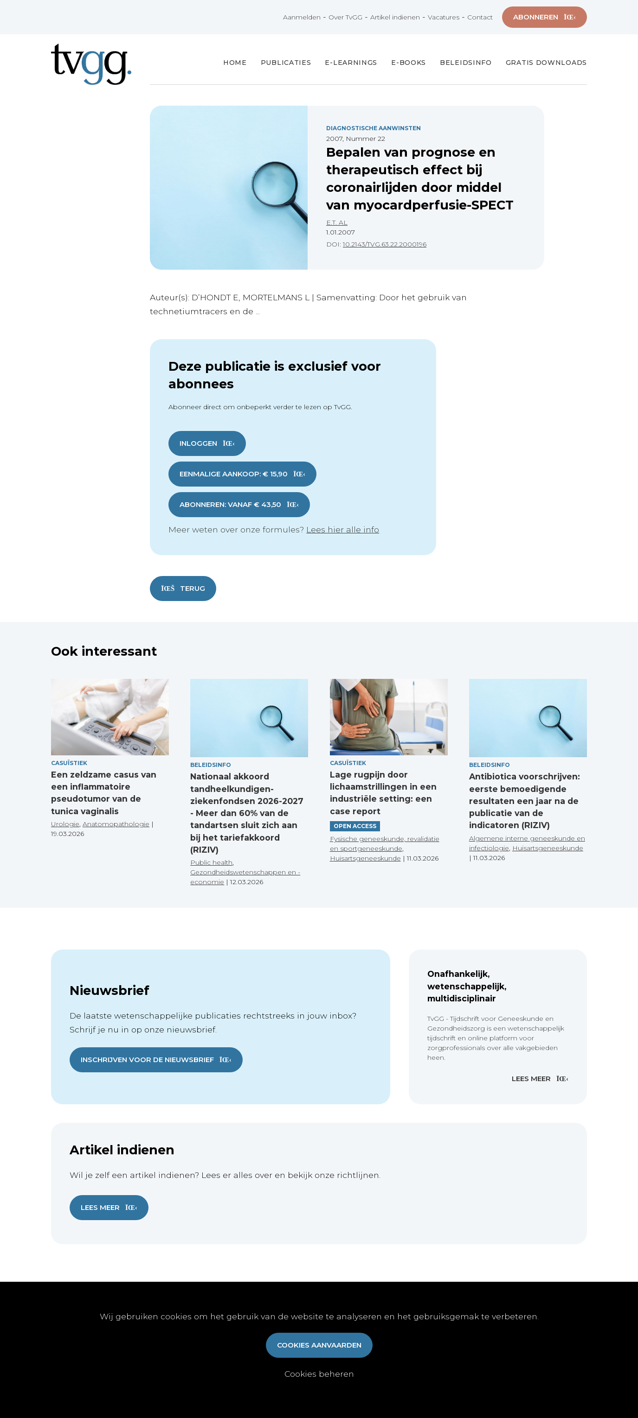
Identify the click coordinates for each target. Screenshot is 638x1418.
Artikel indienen (395, 17)
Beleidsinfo (466, 62)
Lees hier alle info (342, 529)
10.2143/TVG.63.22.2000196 (384, 244)
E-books (408, 62)
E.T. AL (337, 222)
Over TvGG (345, 17)
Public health (211, 862)
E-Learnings (351, 62)
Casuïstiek (69, 763)
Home (235, 62)
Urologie (65, 824)
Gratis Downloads (546, 62)
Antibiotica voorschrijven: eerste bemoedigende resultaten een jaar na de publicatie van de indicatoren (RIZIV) (524, 801)
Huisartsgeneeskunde (365, 858)
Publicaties (286, 62)
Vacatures (443, 17)
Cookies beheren (319, 1374)
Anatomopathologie (116, 824)
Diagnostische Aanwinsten (373, 128)
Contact (480, 17)
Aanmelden (302, 17)
